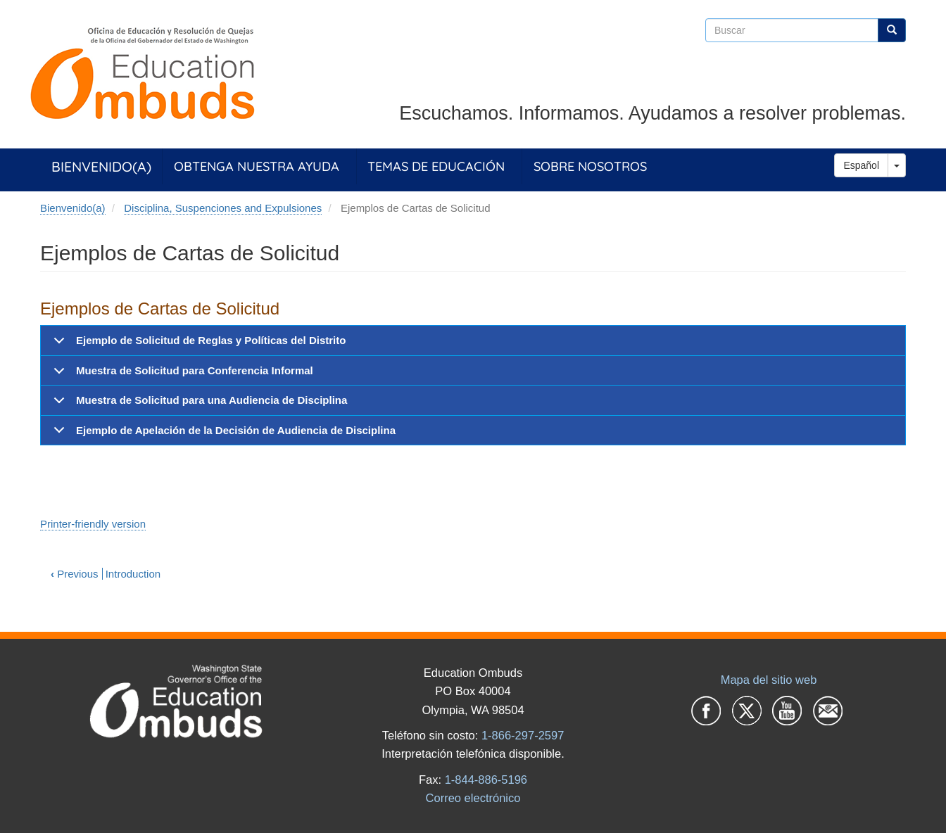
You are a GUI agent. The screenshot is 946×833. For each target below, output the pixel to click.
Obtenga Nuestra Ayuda (256, 166)
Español (861, 165)
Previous (75, 574)
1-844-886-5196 (486, 779)
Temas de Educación (436, 166)
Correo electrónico (473, 797)
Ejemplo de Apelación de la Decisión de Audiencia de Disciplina (222, 434)
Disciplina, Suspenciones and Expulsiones (223, 208)
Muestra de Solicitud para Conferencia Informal (181, 375)
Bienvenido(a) (101, 166)
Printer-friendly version (93, 524)
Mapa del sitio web (769, 679)
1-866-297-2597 (522, 735)
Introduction (133, 574)
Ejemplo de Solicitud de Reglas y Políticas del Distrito (197, 344)
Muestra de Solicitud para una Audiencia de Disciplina (198, 404)
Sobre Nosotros (590, 166)
